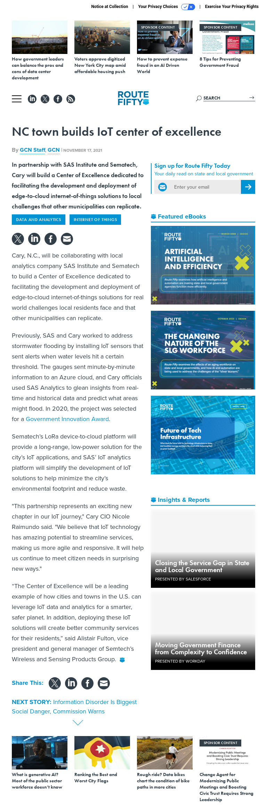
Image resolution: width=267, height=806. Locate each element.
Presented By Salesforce (183, 579)
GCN (54, 150)
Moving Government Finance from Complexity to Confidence (201, 648)
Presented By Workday (180, 661)
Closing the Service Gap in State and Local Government (202, 566)
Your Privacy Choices (166, 7)
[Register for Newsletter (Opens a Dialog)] (248, 187)
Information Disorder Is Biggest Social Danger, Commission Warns (74, 706)
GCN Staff (32, 150)
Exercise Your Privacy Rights (232, 6)
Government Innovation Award (67, 419)
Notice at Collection (109, 6)
